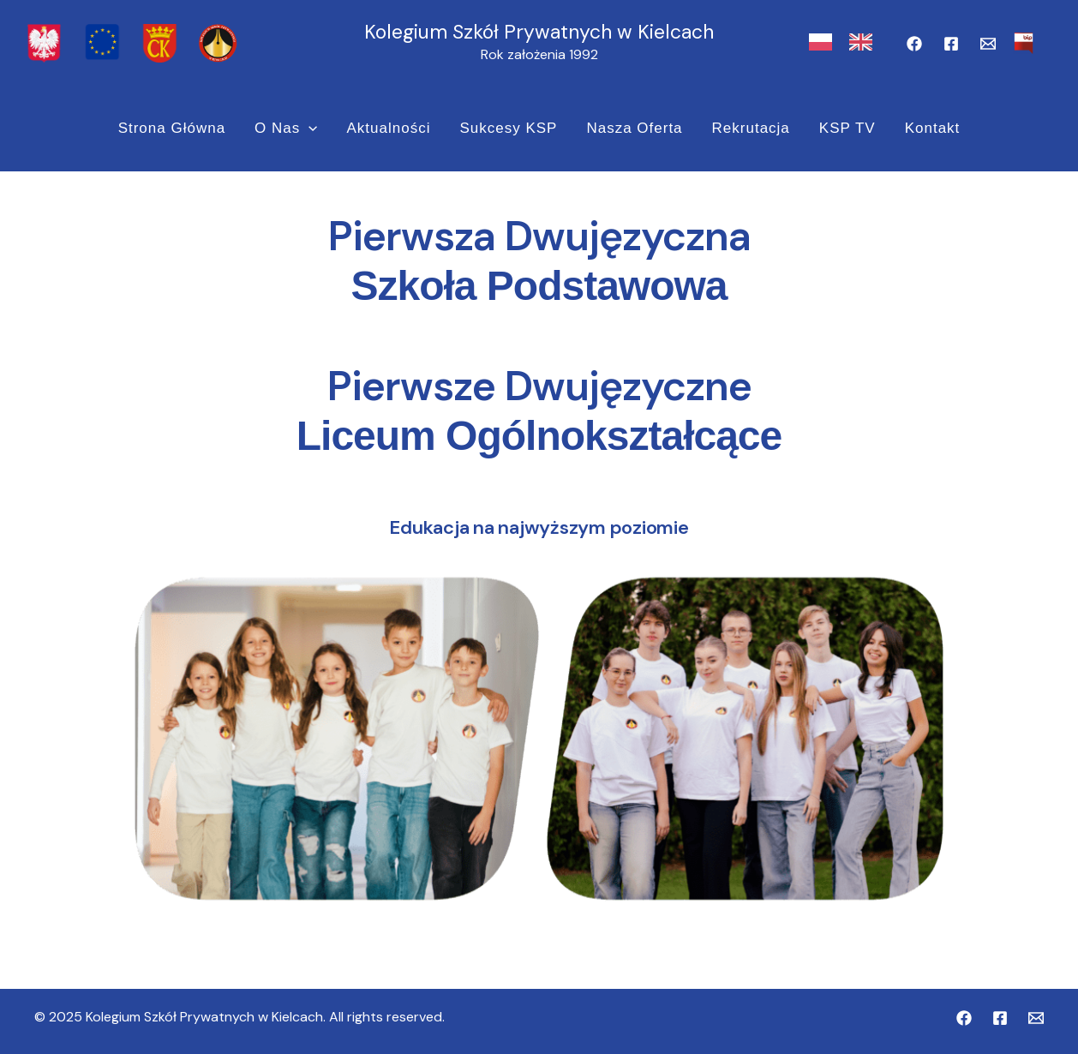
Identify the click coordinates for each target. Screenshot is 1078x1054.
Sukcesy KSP (508, 128)
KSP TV (847, 128)
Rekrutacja (751, 128)
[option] (865, 42)
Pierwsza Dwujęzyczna (539, 236)
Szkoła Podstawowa (538, 285)
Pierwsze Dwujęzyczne (539, 386)
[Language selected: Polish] (849, 43)
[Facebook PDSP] (914, 43)
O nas (286, 128)
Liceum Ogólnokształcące (539, 435)
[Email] (988, 43)
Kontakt (933, 128)
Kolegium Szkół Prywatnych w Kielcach (539, 32)
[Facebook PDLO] (951, 43)
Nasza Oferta (634, 128)
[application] (308, 128)
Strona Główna (171, 128)
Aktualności (388, 128)
